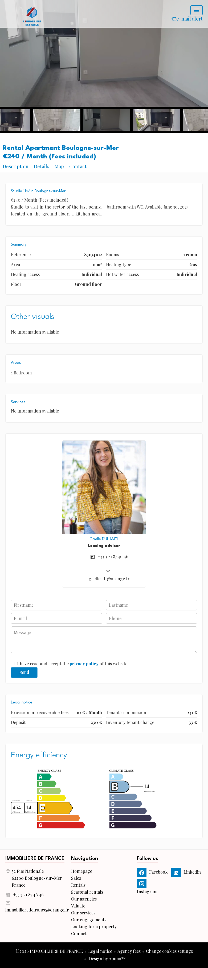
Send (24, 672)
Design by (107, 958)
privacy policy (84, 663)
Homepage (32, 16)
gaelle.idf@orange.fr (109, 578)
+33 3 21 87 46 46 (113, 556)
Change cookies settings (169, 951)
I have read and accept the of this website (72, 663)
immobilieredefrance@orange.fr (37, 910)
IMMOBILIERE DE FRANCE (34, 858)
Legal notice (100, 951)
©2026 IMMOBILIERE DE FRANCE (49, 951)
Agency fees (129, 951)
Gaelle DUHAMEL (104, 539)
